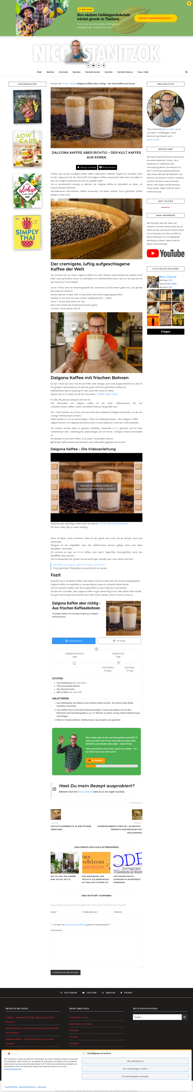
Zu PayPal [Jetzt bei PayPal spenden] (95, 760)
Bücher (50, 72)
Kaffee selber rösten (108, 394)
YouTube (73, 1036)
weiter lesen (153, 139)
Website (118, 911)
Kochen (109, 72)
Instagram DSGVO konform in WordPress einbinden (127, 879)
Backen (77, 72)
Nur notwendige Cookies (135, 1068)
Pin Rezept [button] (119, 641)
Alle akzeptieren (135, 1061)
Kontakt (63, 72)
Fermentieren (92, 72)
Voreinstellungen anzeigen (135, 1076)
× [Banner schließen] (189, 3)
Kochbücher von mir (78, 1017)
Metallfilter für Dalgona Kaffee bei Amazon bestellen (78, 564)
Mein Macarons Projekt (80, 1023)
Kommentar (56, 930)
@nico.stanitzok (85, 791)
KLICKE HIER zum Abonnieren (113, 523)
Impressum (41, 1087)
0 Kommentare (135, 802)
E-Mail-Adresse (90, 911)
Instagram (74, 1043)
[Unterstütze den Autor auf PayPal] (96, 751)
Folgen (165, 331)
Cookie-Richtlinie (10, 1087)
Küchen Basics (125, 72)
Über (39, 72)
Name (54, 911)
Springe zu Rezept (86, 167)
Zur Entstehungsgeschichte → (156, 18)
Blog (72, 83)
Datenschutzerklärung (12, 1069)
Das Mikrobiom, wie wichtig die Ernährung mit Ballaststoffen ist (95, 879)
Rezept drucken (107, 167)
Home (66, 83)
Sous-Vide (143, 72)
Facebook (73, 1030)
